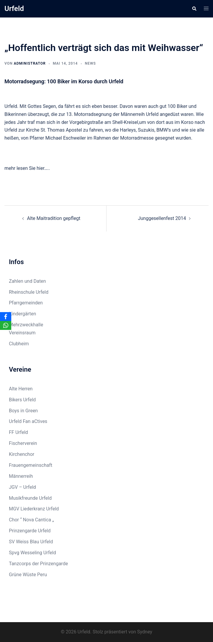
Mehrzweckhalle (26, 325)
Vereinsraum (22, 333)
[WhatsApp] (5, 325)
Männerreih (21, 476)
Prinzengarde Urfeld (30, 531)
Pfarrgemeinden (26, 303)
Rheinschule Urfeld (28, 292)
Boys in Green (23, 410)
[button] (194, 8)
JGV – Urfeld (22, 487)
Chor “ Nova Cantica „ (31, 520)
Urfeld (14, 8)
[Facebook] (5, 316)
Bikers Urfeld (22, 400)
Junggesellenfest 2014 (162, 218)
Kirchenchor (21, 454)
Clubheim (19, 343)
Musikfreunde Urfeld (30, 498)
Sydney (144, 632)
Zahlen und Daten (27, 281)
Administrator (29, 63)
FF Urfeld (18, 432)
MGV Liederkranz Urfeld (34, 509)
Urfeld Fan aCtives (28, 421)
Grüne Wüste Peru (28, 574)
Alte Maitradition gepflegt (53, 218)
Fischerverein (23, 443)
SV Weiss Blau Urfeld (31, 541)
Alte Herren (21, 389)
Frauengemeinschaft (30, 465)
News (90, 63)
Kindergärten (22, 314)
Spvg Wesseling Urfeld (32, 552)
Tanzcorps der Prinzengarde (38, 563)
